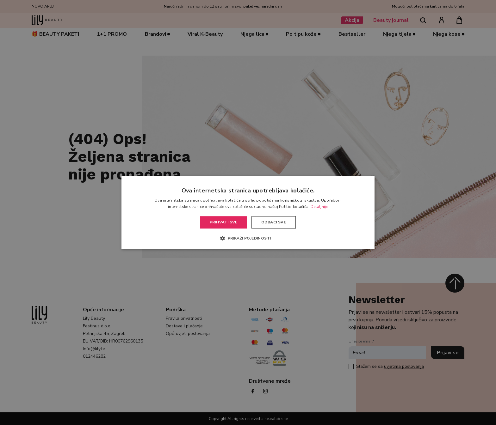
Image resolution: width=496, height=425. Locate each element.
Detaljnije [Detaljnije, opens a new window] (319, 206)
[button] (248, 238)
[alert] (248, 212)
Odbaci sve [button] (273, 222)
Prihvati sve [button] (224, 222)
